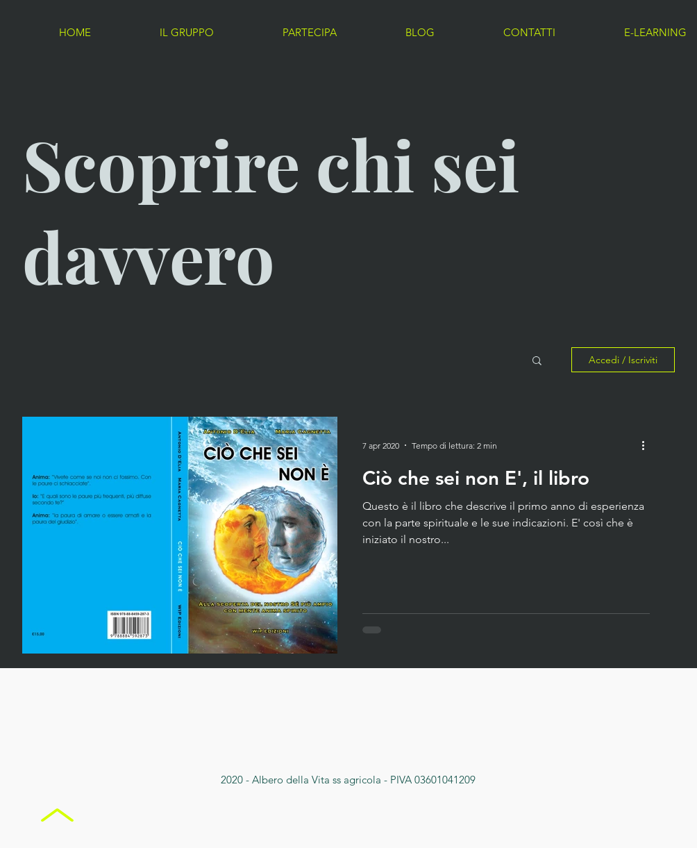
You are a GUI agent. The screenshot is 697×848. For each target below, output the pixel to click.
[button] (537, 361)
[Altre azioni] (647, 445)
